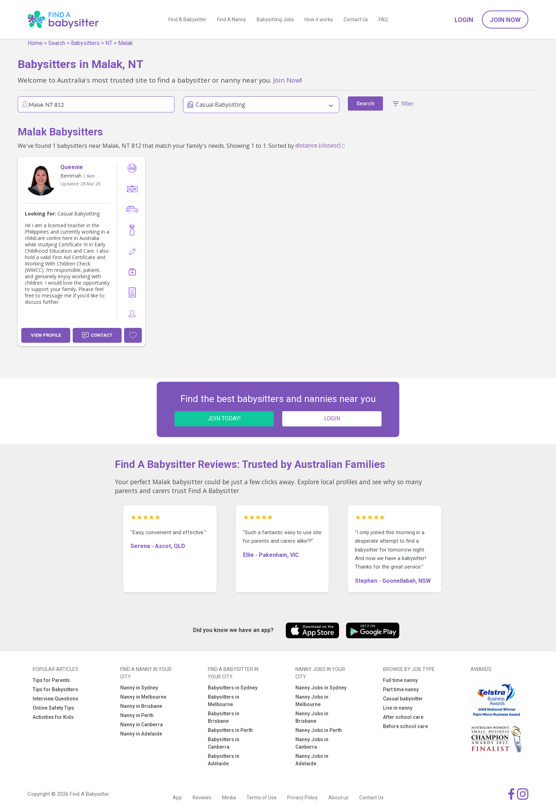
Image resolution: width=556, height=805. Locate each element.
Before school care (405, 726)
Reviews (202, 797)
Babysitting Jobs (275, 19)
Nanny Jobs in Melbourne (311, 700)
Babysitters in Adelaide (223, 759)
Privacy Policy (302, 797)
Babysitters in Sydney (232, 688)
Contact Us (356, 19)
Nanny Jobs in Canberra (311, 743)
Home (35, 43)
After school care (403, 717)
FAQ (383, 19)
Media (229, 797)
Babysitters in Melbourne (223, 700)
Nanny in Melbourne (143, 697)
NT (108, 43)
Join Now (505, 19)
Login (464, 19)
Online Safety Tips (53, 708)
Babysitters (85, 43)
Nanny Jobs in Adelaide (311, 759)
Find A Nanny (231, 19)
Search (56, 43)
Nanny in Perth (137, 715)
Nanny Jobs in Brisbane (311, 717)
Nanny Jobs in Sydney (320, 688)
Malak (125, 43)
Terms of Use (261, 797)
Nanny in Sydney (139, 688)
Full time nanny (400, 680)
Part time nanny (401, 689)
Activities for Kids (53, 717)
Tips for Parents (51, 680)
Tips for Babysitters (55, 689)
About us (338, 797)
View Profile (46, 335)
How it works (319, 19)
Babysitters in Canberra (223, 743)
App (177, 797)
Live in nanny (397, 708)
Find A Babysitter (187, 19)
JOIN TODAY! (224, 418)
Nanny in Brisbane (141, 706)
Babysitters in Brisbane (223, 717)
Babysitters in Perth (230, 730)
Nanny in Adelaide (141, 734)
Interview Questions (55, 698)
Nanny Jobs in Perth (318, 730)
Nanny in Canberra (141, 724)
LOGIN (332, 418)
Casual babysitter (403, 698)
